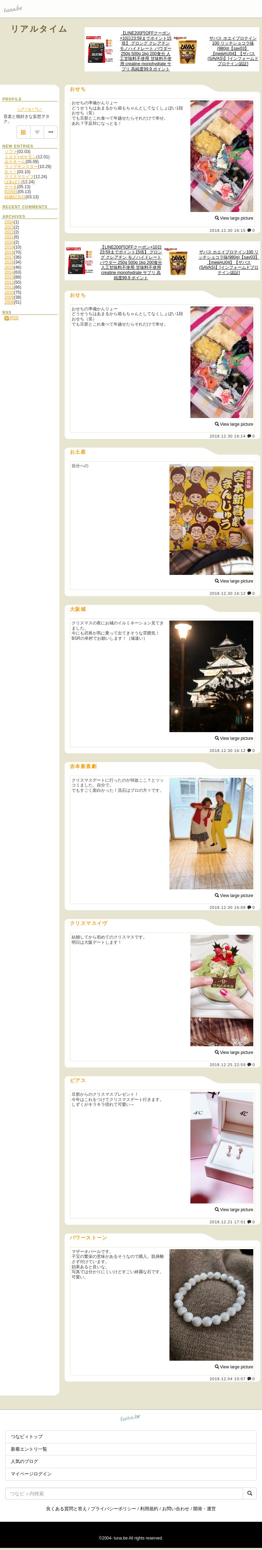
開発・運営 (204, 1508)
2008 (9, 302)
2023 (9, 227)
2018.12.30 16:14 (228, 436)
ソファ (11, 151)
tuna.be (130, 1419)
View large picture (234, 218)
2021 (9, 237)
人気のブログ (24, 1461)
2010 (9, 292)
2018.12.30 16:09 (228, 907)
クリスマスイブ (19, 176)
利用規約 (149, 1508)
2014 (9, 272)
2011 (9, 287)
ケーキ (11, 186)
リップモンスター (21, 166)
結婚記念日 (15, 197)
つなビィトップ (27, 1436)
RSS (12, 318)
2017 (9, 257)
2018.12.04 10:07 (228, 1379)
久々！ (11, 171)
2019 (9, 247)
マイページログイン (31, 1473)
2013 (9, 277)
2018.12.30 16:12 (228, 593)
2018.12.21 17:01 (228, 1222)
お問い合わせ (175, 1508)
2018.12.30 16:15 (228, 230)
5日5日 (11, 191)
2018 (9, 252)
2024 (9, 222)
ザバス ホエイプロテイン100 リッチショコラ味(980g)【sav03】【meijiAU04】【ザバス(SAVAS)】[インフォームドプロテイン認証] (233, 51)
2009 (9, 297)
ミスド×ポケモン (20, 156)
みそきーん (15, 161)
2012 (9, 282)
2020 (9, 242)
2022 (9, 232)
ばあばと (13, 182)
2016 (9, 262)
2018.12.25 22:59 (228, 1065)
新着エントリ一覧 (29, 1449)
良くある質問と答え (66, 1508)
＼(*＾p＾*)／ (29, 109)
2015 (9, 267)
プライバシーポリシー (113, 1508)
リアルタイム (39, 28)
